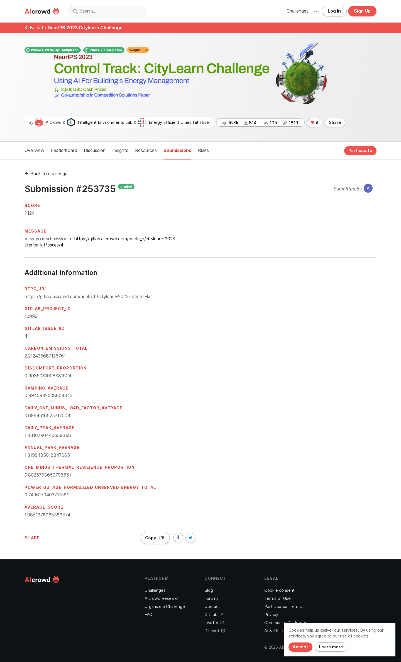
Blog (208, 590)
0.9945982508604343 (49, 395)
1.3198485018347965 (47, 455)
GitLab (213, 614)
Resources (146, 150)
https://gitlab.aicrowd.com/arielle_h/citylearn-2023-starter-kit (88, 296)
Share (335, 122)
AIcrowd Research (162, 598)
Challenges (298, 11)
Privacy (271, 614)
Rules (203, 150)
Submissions (177, 150)
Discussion (95, 150)
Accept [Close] (300, 646)
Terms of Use (277, 598)
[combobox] (107, 11)
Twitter (214, 622)
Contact (212, 606)
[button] (316, 11)
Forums (211, 598)
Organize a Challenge (165, 606)
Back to (74, 27)
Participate (360, 150)
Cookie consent (279, 590)
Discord (214, 630)
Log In (334, 11)
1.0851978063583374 (47, 515)
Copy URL (155, 537)
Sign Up (362, 11)
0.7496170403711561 (47, 494)
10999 (31, 316)
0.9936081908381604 (48, 375)
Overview (34, 150)
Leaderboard (64, 150)
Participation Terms (283, 606)
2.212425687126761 (45, 356)
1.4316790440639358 (48, 435)
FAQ (148, 614)
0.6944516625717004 (47, 415)
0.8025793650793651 (48, 475)
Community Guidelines (285, 622)
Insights (120, 150)
